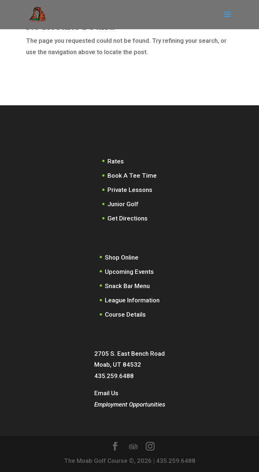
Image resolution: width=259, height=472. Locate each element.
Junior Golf (122, 204)
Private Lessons (129, 189)
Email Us (106, 393)
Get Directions (127, 218)
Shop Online (121, 257)
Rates (115, 161)
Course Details (125, 314)
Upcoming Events (129, 271)
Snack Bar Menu (127, 286)
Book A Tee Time (132, 175)
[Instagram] (150, 447)
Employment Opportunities (129, 404)
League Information (132, 300)
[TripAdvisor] (133, 446)
